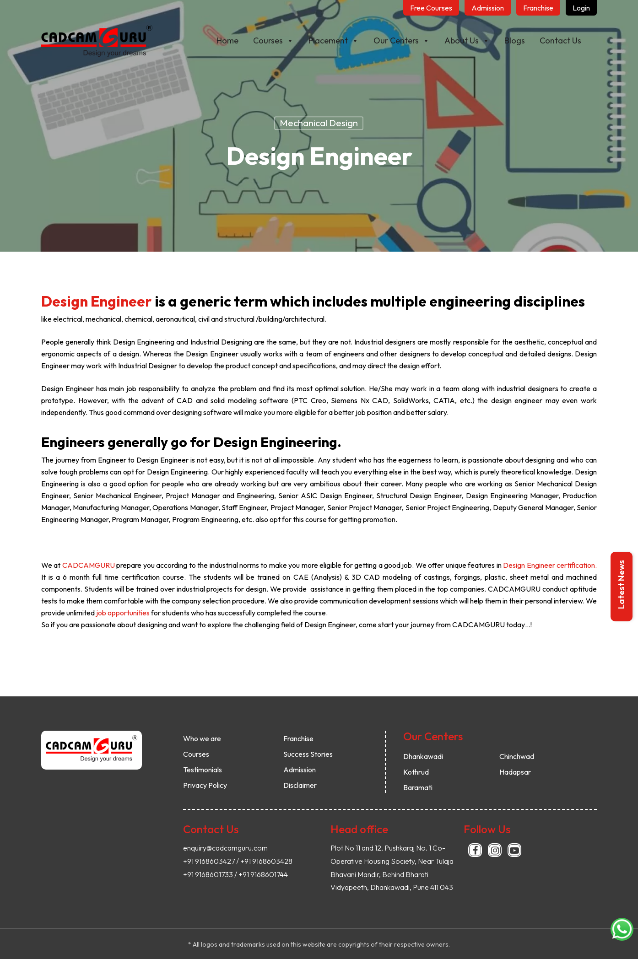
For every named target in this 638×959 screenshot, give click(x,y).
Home (227, 40)
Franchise (298, 738)
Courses (273, 40)
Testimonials (202, 769)
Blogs (514, 40)
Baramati (418, 787)
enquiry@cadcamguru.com (225, 847)
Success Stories (308, 754)
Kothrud (416, 771)
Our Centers (401, 40)
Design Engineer (96, 301)
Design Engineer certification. (550, 565)
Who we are (202, 738)
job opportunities (122, 612)
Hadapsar (515, 771)
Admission (299, 769)
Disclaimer (300, 785)
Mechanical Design (319, 123)
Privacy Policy (205, 785)
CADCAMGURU (88, 565)
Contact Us (560, 40)
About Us (467, 40)
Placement (333, 40)
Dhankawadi (423, 756)
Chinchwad (516, 756)
